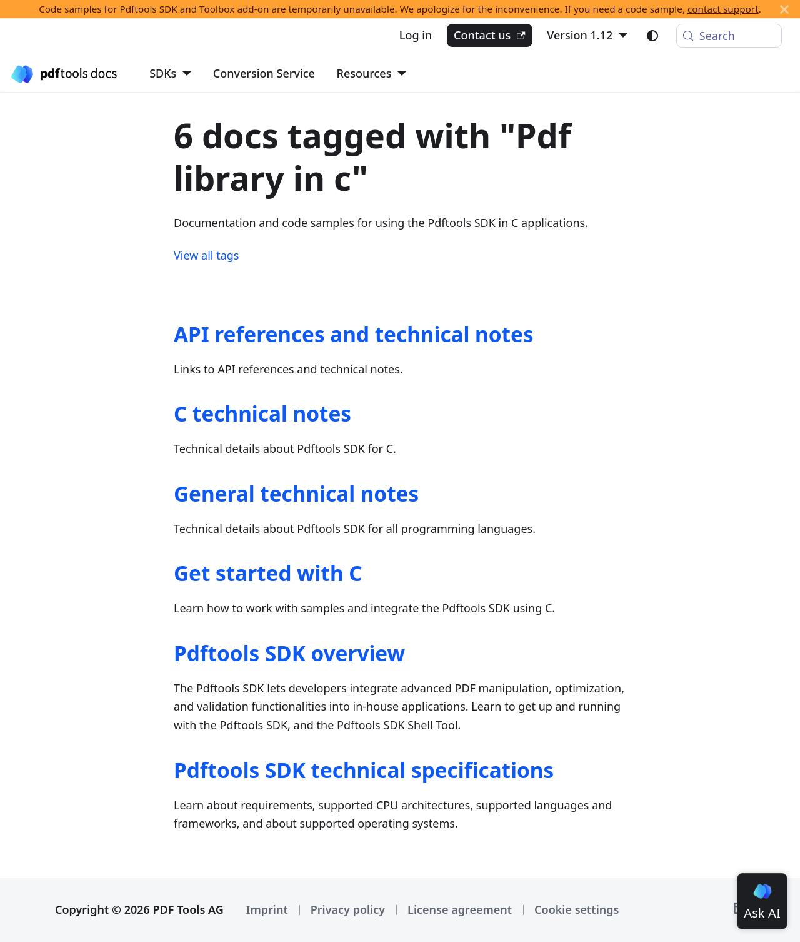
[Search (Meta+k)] (729, 36)
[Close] (784, 9)
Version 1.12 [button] (579, 35)
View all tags (206, 255)
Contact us (490, 35)
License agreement (460, 909)
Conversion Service (264, 73)
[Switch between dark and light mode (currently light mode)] (652, 35)
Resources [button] (364, 73)
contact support (723, 9)
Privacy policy (348, 909)
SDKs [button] (162, 73)
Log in (415, 35)
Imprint (267, 909)
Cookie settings (576, 909)
